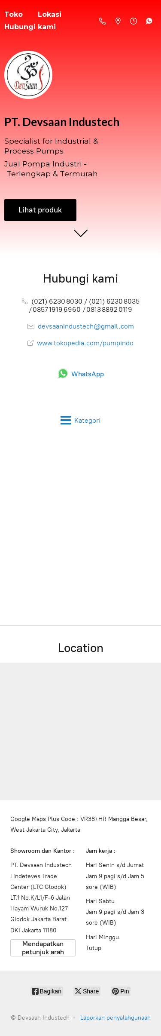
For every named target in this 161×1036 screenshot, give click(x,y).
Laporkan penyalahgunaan (115, 1017)
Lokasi (49, 14)
